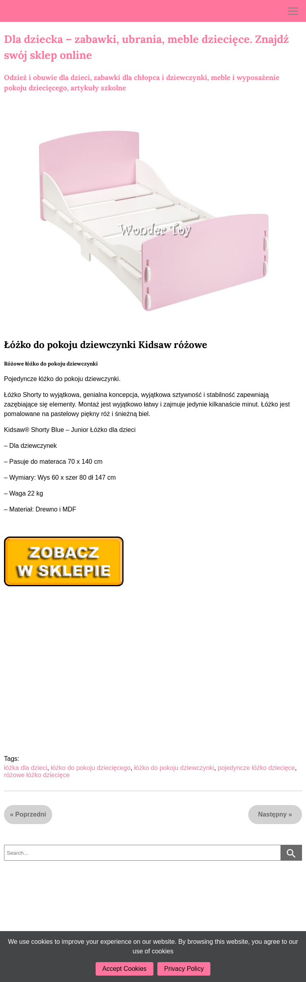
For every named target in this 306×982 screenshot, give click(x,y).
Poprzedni (30, 814)
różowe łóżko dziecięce (37, 775)
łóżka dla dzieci (25, 767)
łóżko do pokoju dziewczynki (174, 767)
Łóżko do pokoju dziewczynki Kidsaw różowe (105, 344)
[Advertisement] (149, 648)
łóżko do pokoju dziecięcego (90, 767)
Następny (272, 814)
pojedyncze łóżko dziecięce (256, 767)
